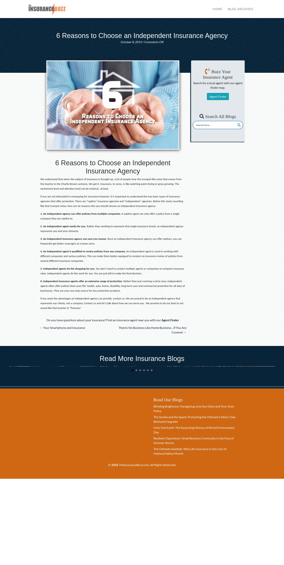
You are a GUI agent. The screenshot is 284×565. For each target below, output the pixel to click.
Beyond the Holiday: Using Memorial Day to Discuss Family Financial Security (87, 414)
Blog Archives (240, 11)
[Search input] (215, 125)
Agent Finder (217, 96)
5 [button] (148, 457)
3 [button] (140, 457)
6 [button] (152, 457)
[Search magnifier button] (239, 125)
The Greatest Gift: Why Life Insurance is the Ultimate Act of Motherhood (194, 414)
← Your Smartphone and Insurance (62, 327)
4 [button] (144, 457)
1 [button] (133, 457)
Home (217, 11)
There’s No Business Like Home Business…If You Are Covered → (152, 330)
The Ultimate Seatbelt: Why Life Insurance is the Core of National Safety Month (35, 414)
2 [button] (136, 457)
